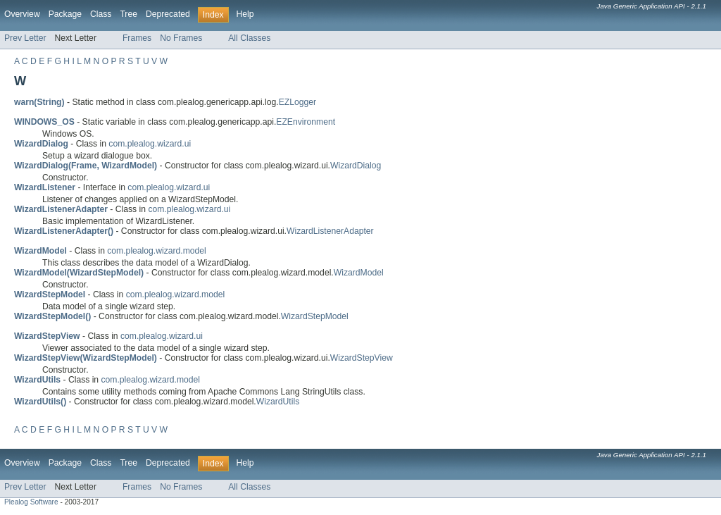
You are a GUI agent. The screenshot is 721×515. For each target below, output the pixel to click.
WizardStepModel (315, 316)
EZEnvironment (305, 122)
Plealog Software (31, 502)
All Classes (249, 38)
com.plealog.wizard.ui (149, 144)
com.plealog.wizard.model (156, 251)
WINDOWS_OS (44, 122)
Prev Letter (25, 38)
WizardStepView (361, 358)
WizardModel (359, 273)
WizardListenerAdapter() (63, 231)
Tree (128, 14)
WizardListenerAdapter (330, 231)
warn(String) (39, 102)
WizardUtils (277, 402)
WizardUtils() (40, 402)
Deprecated (168, 14)
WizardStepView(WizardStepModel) (85, 358)
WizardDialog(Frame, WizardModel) (85, 165)
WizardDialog (355, 165)
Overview (22, 14)
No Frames (181, 38)
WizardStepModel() (52, 316)
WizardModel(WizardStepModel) (79, 273)
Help (245, 14)
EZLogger (297, 102)
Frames (137, 38)
